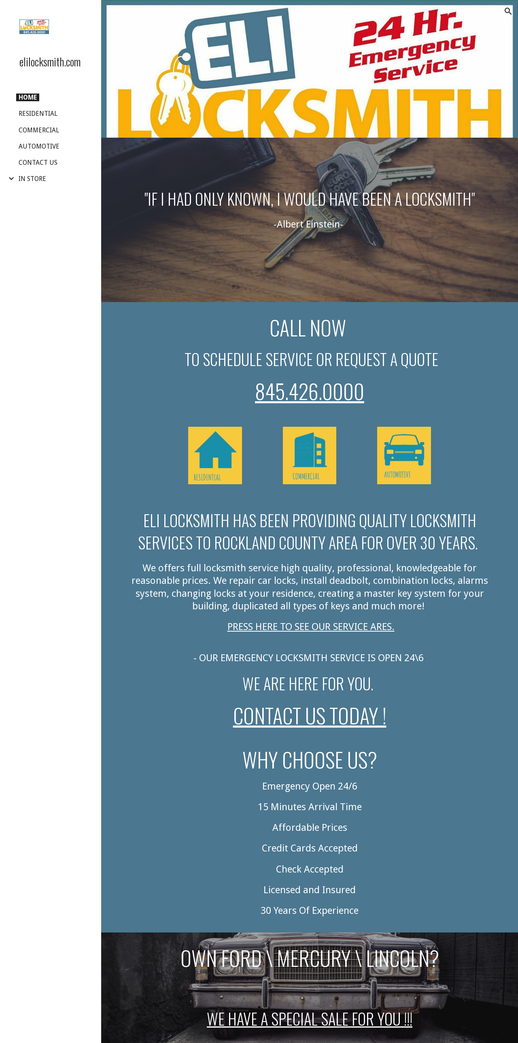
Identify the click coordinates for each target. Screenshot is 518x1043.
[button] (508, 11)
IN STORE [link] (32, 179)
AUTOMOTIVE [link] (39, 146)
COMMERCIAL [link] (39, 130)
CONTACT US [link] (38, 162)
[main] (309, 219)
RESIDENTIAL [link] (38, 113)
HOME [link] (28, 97)
